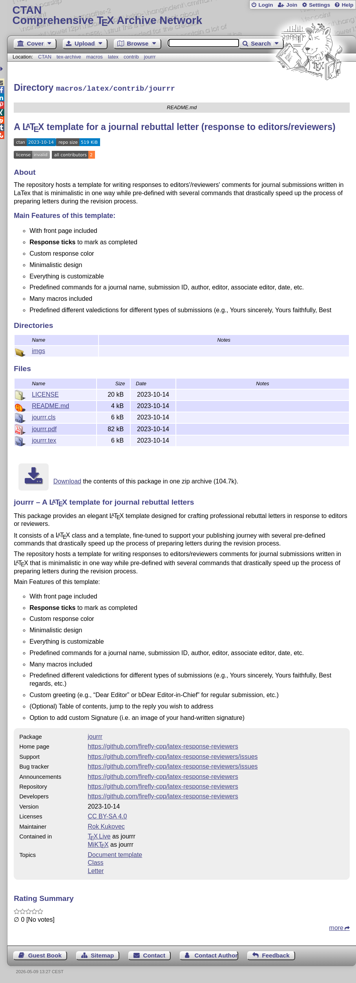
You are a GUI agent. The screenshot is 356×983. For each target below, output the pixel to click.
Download (67, 480)
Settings (319, 5)
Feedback (276, 954)
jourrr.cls (43, 416)
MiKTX (98, 843)
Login (265, 5)
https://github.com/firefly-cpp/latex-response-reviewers (163, 745)
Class (96, 861)
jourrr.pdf (44, 428)
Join (291, 5)
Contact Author (215, 954)
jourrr (150, 57)
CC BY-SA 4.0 (107, 815)
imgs (38, 349)
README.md (50, 404)
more (336, 926)
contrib (131, 57)
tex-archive (69, 57)
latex (113, 57)
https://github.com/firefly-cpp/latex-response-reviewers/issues (173, 755)
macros (94, 57)
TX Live (99, 835)
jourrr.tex (44, 439)
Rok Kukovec (106, 825)
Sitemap (102, 954)
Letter (96, 869)
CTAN (44, 57)
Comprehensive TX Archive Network (181, 15)
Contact (154, 954)
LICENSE (45, 393)
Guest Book (45, 954)
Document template (115, 853)
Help (348, 5)
